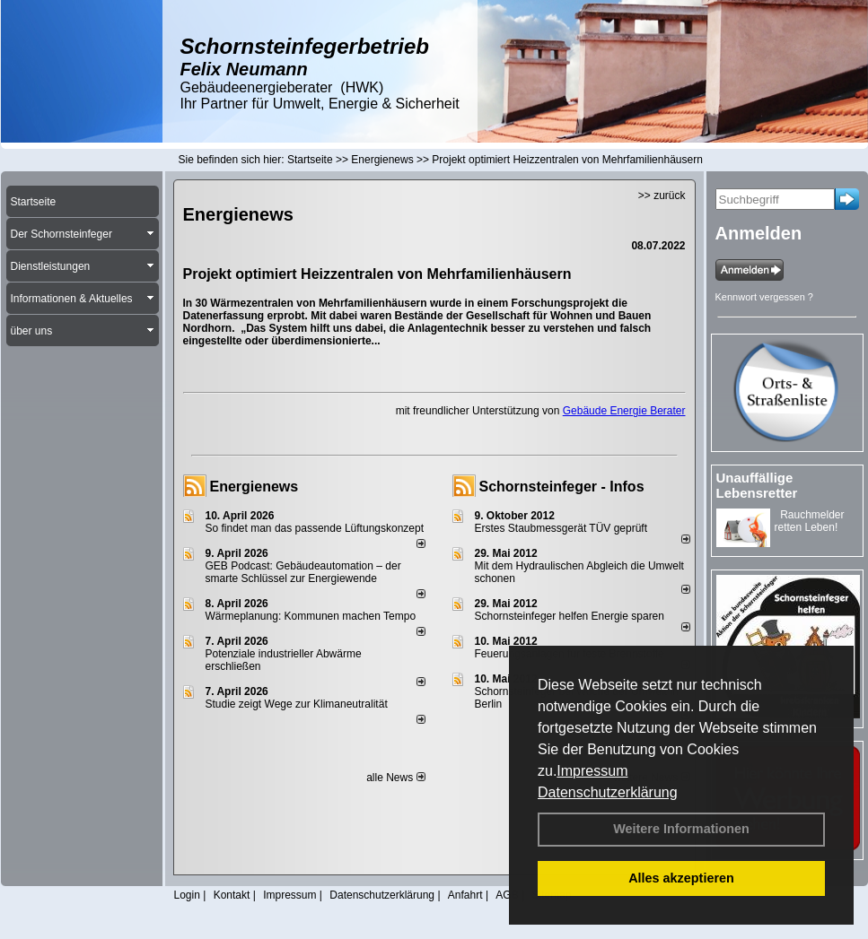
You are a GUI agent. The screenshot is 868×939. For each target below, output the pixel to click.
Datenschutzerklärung (608, 792)
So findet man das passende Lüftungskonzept (315, 528)
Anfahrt (465, 895)
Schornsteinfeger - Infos (561, 486)
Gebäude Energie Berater (624, 410)
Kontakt (232, 895)
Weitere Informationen (681, 829)
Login (187, 895)
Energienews (254, 486)
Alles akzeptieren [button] (681, 878)
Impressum (592, 770)
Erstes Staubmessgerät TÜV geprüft (561, 528)
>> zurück (662, 195)
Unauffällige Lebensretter (757, 485)
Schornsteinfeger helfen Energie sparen (569, 616)
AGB (506, 895)
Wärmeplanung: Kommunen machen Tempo (311, 616)
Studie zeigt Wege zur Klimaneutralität (297, 704)
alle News (395, 777)
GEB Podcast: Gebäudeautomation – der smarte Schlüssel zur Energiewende (303, 572)
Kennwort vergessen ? (764, 296)
